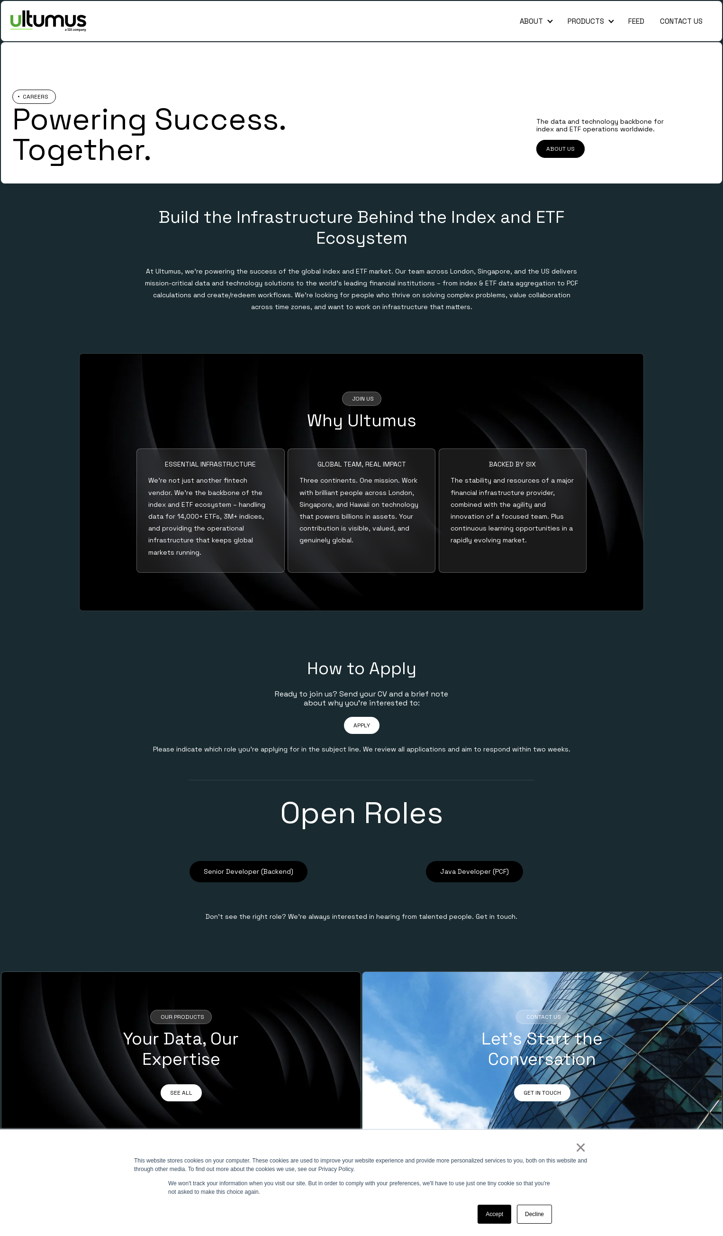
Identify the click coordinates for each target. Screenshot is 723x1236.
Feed (636, 21)
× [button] (580, 1147)
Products (586, 21)
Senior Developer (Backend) (248, 871)
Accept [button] (494, 1214)
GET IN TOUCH (542, 1093)
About (531, 21)
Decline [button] (534, 1214)
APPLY (361, 725)
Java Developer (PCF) (474, 871)
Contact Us (681, 21)
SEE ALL (181, 1093)
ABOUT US (560, 149)
